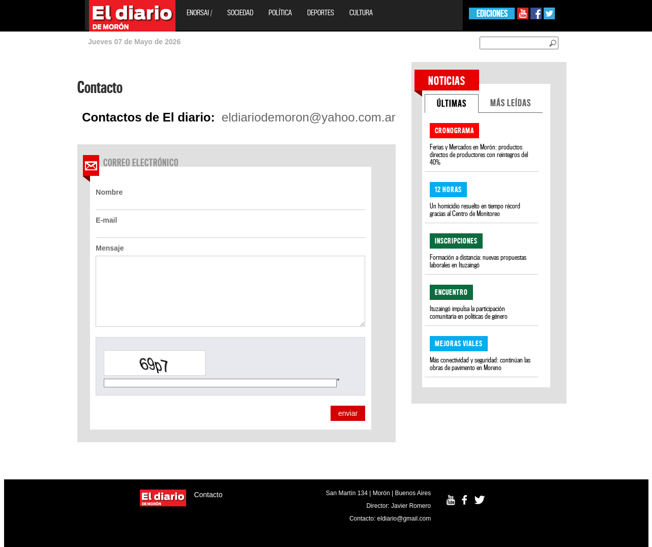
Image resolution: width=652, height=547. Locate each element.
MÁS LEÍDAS (510, 103)
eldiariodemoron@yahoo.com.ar (309, 117)
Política (280, 12)
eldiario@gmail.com (404, 518)
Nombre (109, 192)
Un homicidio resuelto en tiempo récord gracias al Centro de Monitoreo (475, 210)
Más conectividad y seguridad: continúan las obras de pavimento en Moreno (480, 364)
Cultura (361, 12)
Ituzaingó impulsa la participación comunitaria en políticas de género (469, 312)
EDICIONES (492, 13)
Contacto (208, 495)
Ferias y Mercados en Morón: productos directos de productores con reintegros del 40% (479, 154)
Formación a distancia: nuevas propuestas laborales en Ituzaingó (478, 261)
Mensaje (110, 248)
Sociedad (240, 12)
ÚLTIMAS (451, 103)
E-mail (106, 220)
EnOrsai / (199, 12)
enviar (348, 413)
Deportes (320, 12)
